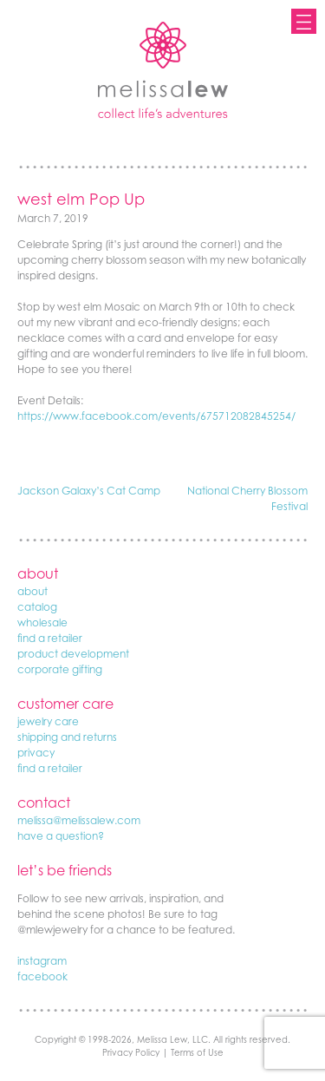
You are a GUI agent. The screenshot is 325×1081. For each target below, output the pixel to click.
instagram (42, 960)
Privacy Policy (130, 1052)
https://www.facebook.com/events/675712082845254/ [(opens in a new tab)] (156, 416)
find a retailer (49, 638)
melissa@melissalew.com (78, 820)
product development (73, 653)
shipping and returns (67, 737)
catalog (37, 606)
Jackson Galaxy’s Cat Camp (88, 490)
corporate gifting (59, 669)
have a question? (60, 835)
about (32, 591)
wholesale (42, 622)
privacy (36, 752)
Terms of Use (197, 1052)
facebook (42, 976)
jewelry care (48, 721)
